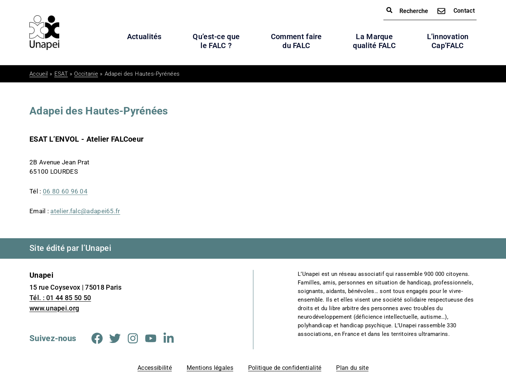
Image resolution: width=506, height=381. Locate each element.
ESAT (61, 73)
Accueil (38, 73)
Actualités (144, 36)
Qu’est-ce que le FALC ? (216, 41)
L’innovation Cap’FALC (448, 41)
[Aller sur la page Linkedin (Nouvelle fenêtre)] (168, 338)
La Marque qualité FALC (374, 41)
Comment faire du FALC (296, 41)
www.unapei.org (54, 308)
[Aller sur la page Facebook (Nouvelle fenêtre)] (97, 338)
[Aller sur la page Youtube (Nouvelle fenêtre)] (151, 338)
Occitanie (86, 73)
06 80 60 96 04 (65, 191)
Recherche (407, 10)
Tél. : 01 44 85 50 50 (60, 298)
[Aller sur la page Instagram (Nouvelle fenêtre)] (133, 338)
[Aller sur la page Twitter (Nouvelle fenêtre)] (115, 338)
